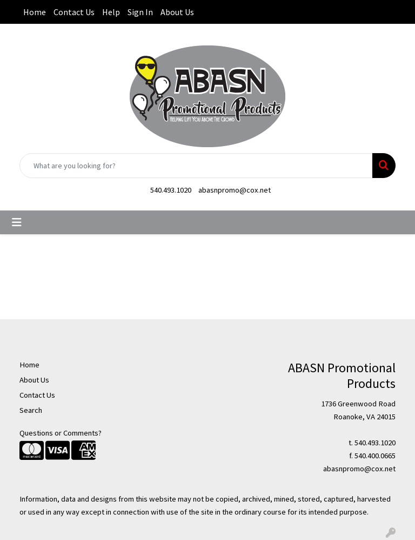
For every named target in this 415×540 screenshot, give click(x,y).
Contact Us (74, 11)
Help (111, 11)
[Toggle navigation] (16, 222)
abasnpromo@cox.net (234, 190)
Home (34, 11)
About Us (177, 11)
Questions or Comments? (60, 433)
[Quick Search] (196, 165)
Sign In (140, 11)
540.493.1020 (170, 190)
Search (30, 410)
